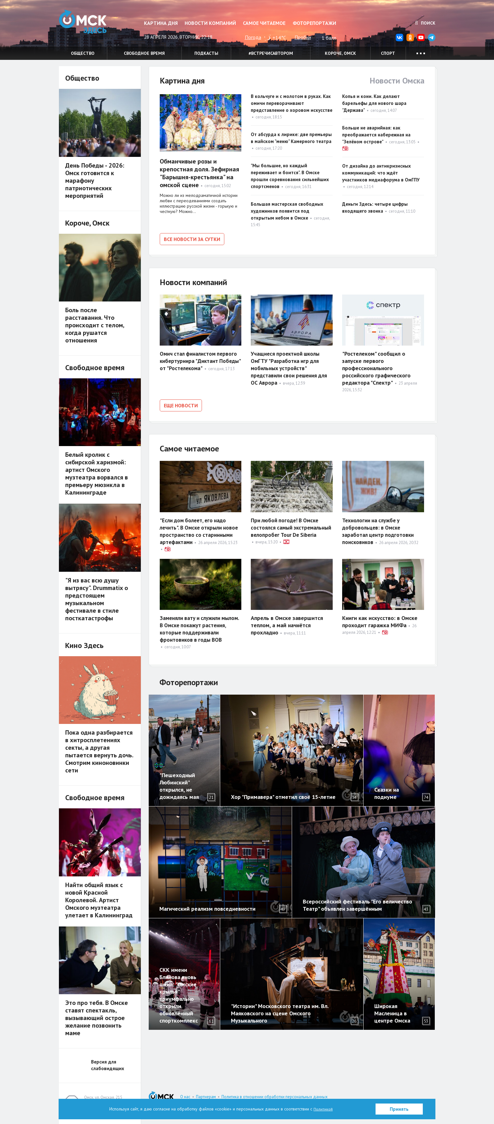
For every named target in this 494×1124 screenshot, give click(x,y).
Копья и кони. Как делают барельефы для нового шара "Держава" (374, 103)
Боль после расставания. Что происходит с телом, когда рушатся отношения (94, 325)
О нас (185, 1096)
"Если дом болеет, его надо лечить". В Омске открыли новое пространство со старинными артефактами (195, 527)
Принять (399, 1109)
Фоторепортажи (314, 23)
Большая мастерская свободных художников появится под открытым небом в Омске (287, 211)
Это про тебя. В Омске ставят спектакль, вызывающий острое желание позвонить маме (96, 1018)
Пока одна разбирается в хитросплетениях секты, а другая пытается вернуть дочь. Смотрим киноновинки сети (99, 751)
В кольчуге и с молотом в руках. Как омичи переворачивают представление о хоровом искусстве (291, 103)
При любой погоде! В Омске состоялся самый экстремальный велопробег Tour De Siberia (286, 527)
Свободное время (144, 53)
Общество (83, 53)
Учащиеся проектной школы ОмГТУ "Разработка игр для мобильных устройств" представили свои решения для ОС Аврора (291, 367)
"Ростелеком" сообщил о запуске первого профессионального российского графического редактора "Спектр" (376, 367)
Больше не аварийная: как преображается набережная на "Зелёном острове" (376, 135)
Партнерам (206, 1096)
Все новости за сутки (192, 239)
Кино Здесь (84, 645)
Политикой (323, 1109)
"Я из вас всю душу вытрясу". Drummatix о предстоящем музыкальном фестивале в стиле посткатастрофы (96, 599)
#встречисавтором (271, 53)
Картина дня (161, 23)
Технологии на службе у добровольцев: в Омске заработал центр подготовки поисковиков (379, 527)
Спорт (388, 53)
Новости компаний (210, 23)
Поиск (425, 23)
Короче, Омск (340, 53)
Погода (253, 37)
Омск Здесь (90, 25)
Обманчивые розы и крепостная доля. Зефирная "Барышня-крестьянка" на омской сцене (199, 173)
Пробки (303, 37)
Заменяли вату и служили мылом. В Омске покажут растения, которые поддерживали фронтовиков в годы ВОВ (199, 629)
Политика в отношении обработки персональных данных (274, 1096)
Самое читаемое (264, 23)
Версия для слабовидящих (107, 1065)
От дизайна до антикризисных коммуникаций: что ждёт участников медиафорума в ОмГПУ (382, 173)
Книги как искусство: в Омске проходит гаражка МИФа (379, 618)
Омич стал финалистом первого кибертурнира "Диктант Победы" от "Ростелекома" (200, 359)
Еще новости (181, 404)
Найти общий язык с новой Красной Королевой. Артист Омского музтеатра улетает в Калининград (99, 900)
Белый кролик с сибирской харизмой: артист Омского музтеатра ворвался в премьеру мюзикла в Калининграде (96, 473)
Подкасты (206, 53)
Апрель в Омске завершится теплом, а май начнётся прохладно (287, 622)
